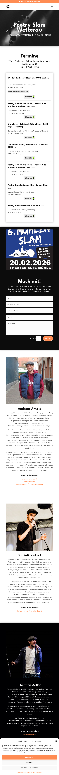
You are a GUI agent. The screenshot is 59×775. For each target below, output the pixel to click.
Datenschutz (31, 772)
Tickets (28, 97)
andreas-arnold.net (29, 479)
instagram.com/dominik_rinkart (29, 611)
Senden (48, 338)
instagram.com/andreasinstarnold (29, 484)
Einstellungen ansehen (29, 768)
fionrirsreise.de (29, 482)
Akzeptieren (29, 757)
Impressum (39, 772)
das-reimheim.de (29, 734)
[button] (56, 741)
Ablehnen (29, 762)
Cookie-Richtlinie (21, 772)
